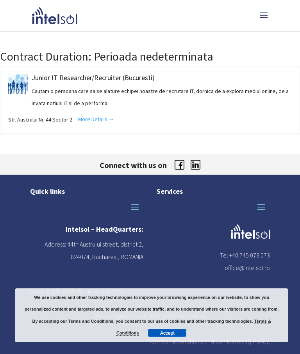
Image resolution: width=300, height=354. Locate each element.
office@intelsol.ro (247, 268)
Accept (167, 333)
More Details (96, 119)
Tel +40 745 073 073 (245, 255)
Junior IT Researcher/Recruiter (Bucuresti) (93, 77)
